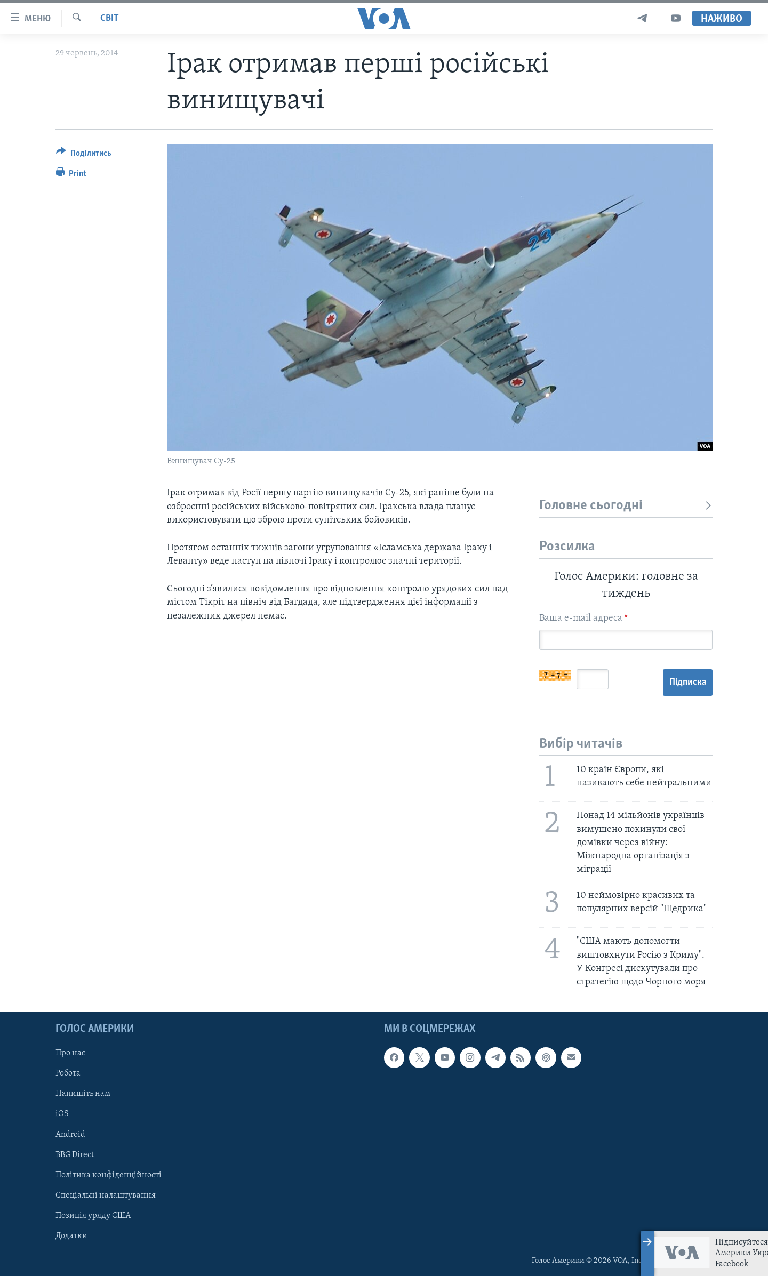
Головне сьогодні (626, 506)
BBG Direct (74, 1155)
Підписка (687, 682)
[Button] (83, 155)
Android (70, 1134)
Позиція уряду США (93, 1215)
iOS (62, 1114)
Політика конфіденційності (108, 1175)
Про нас (70, 1053)
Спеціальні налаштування (105, 1195)
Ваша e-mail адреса (583, 618)
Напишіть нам (82, 1094)
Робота (68, 1073)
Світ (109, 18)
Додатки (71, 1236)
